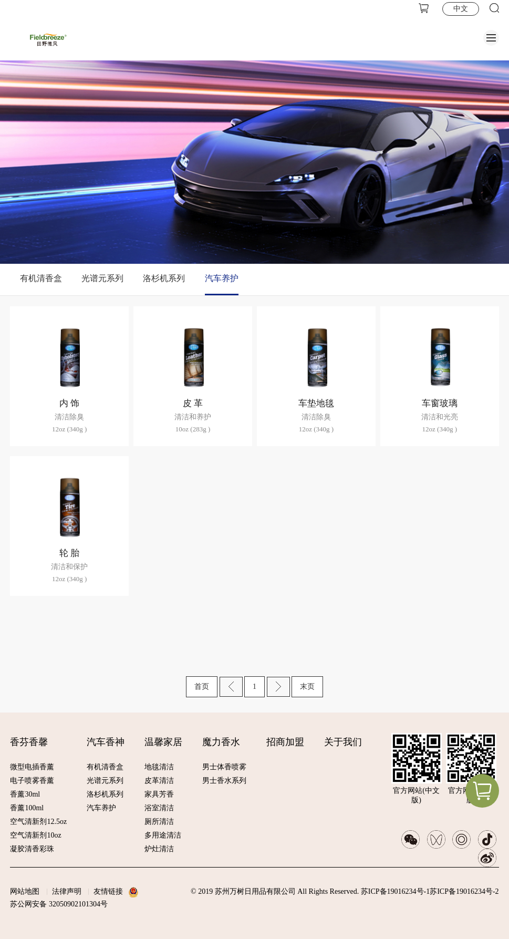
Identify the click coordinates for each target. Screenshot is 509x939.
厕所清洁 (159, 822)
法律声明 (66, 891)
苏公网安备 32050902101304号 (59, 904)
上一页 (231, 687)
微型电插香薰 (32, 767)
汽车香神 (105, 742)
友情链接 (108, 891)
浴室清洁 (159, 808)
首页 (201, 686)
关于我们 (343, 742)
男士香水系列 (224, 781)
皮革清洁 (159, 781)
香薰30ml (25, 794)
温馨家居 (163, 742)
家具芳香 (159, 794)
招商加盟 (285, 742)
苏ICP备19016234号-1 (395, 891)
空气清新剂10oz (35, 835)
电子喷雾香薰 (32, 781)
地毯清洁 (159, 767)
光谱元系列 (102, 278)
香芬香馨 (29, 742)
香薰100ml (27, 808)
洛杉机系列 (164, 278)
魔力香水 (221, 742)
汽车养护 (221, 278)
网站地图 (24, 891)
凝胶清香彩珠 (32, 849)
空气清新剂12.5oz (38, 822)
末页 (307, 686)
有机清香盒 (41, 278)
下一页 (278, 687)
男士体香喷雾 (224, 767)
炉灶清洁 (159, 849)
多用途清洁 (162, 835)
